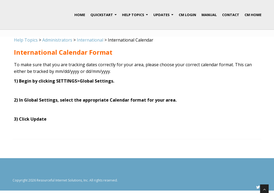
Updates (163, 16)
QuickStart (103, 16)
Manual (209, 14)
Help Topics (135, 16)
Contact (230, 14)
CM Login (187, 14)
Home (79, 14)
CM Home (253, 14)
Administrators (57, 40)
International (90, 40)
